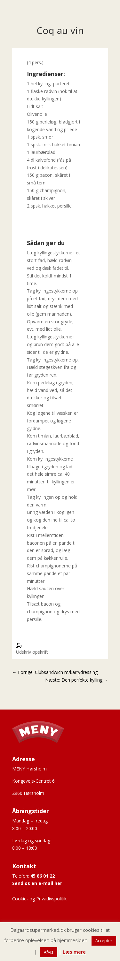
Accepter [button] (103, 940)
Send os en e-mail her (37, 883)
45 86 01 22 (42, 876)
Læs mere (74, 951)
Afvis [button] (48, 952)
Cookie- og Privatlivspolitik (39, 899)
